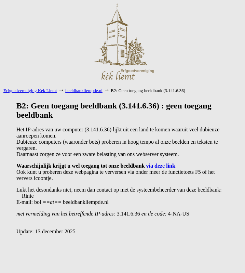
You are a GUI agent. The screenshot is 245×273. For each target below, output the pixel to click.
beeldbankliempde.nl (84, 90)
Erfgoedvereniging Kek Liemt (30, 90)
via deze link (160, 166)
